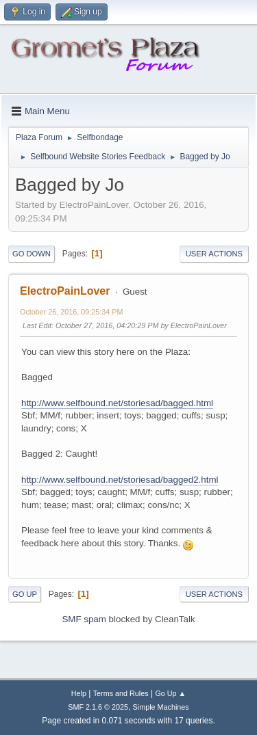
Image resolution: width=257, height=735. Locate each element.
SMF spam (84, 619)
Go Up (24, 594)
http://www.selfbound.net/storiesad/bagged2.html (119, 480)
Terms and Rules (121, 693)
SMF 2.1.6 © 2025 (98, 707)
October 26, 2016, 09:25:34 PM (71, 312)
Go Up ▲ (170, 693)
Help (78, 693)
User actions (214, 254)
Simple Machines (161, 707)
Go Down (31, 254)
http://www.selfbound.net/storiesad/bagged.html (117, 403)
